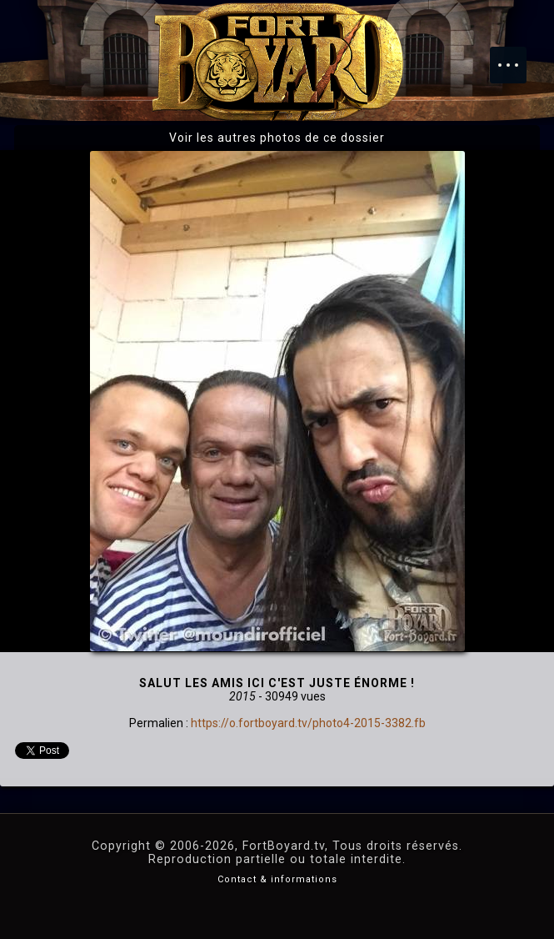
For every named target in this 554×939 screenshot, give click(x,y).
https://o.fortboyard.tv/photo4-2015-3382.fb (308, 723)
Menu (517, 57)
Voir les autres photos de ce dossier (277, 137)
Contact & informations (277, 879)
